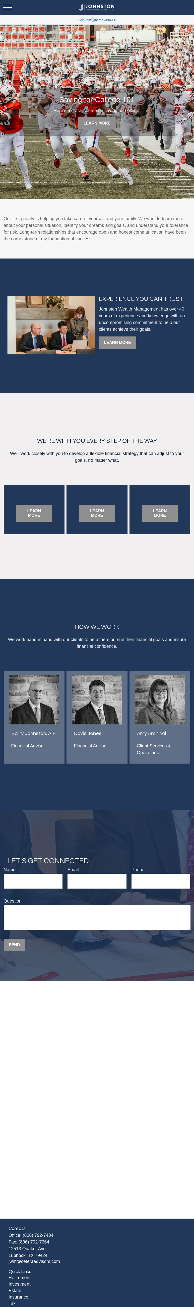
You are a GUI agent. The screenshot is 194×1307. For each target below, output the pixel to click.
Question (13, 901)
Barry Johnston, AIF (33, 733)
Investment (20, 1284)
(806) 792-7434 (38, 1235)
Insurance (18, 1297)
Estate (15, 1290)
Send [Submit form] (14, 945)
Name (10, 869)
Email (73, 869)
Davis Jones (87, 733)
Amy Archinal (151, 733)
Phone (137, 869)
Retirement (20, 1277)
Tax (12, 1303)
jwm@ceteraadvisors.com (34, 1261)
